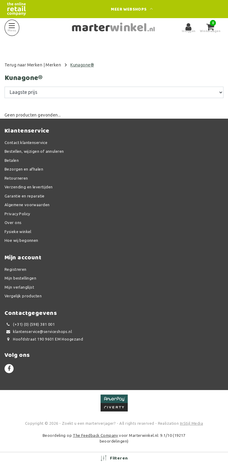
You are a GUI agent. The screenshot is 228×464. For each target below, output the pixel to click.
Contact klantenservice (26, 142)
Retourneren (16, 178)
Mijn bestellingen (20, 278)
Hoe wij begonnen (21, 240)
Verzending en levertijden (29, 187)
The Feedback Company (95, 435)
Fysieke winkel (18, 231)
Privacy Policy (17, 214)
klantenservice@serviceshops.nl (38, 331)
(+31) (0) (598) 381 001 (30, 324)
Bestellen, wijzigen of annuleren (34, 151)
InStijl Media (191, 423)
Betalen (12, 160)
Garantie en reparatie (25, 196)
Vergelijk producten (23, 296)
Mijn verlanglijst (19, 287)
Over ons (13, 222)
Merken (53, 64)
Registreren (16, 269)
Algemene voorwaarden (27, 205)
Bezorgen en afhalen (24, 169)
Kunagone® (82, 64)
